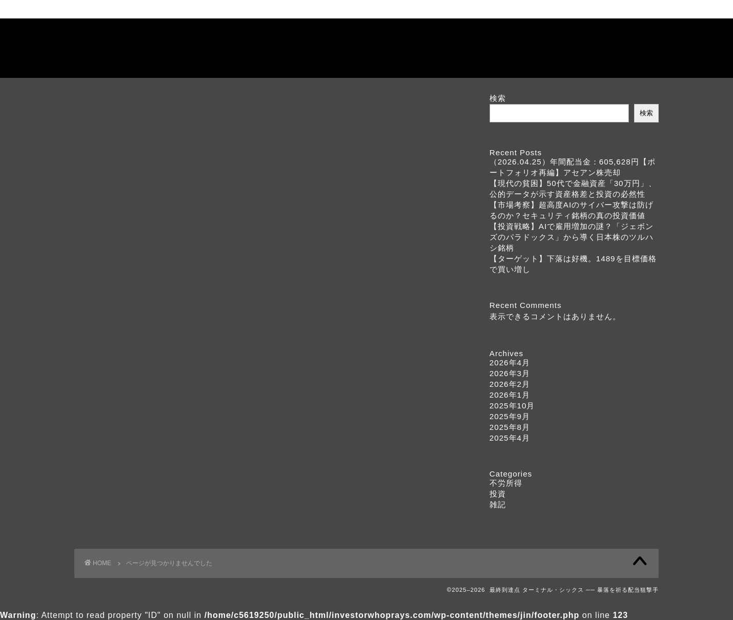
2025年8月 (510, 427)
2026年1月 (510, 394)
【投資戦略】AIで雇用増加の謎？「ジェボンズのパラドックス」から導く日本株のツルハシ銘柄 (572, 237)
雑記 (108, 391)
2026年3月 (510, 373)
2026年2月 (510, 384)
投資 (108, 377)
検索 (498, 98)
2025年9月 (510, 416)
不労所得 (117, 364)
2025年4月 (510, 437)
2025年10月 (512, 405)
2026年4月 (510, 362)
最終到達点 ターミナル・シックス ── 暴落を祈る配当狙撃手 (367, 47)
